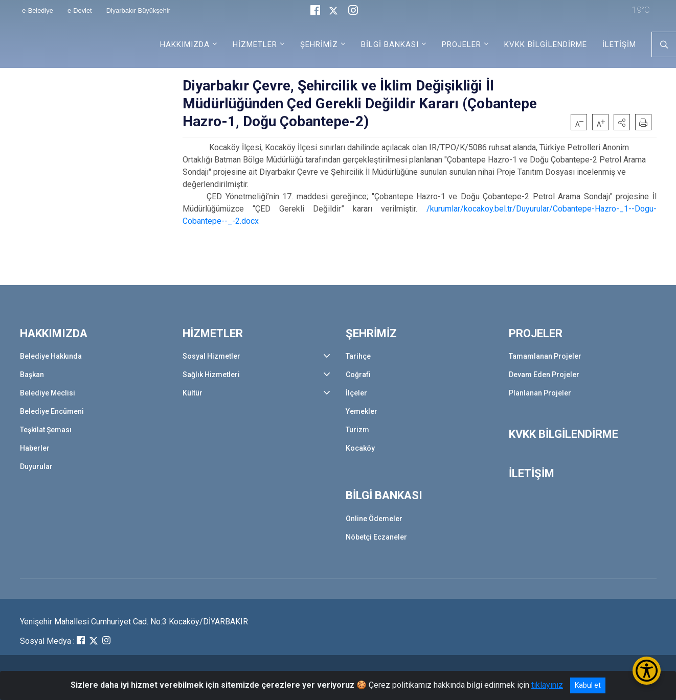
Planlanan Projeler (540, 393)
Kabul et (588, 685)
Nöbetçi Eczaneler (376, 537)
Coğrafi (358, 374)
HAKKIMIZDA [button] (185, 44)
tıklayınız (547, 685)
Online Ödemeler (374, 519)
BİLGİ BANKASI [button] (390, 44)
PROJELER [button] (461, 44)
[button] (622, 122)
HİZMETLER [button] (255, 44)
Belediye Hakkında (51, 356)
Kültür (192, 393)
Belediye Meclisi (47, 393)
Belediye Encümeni (52, 411)
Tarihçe (358, 356)
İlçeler (356, 393)
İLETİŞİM (619, 44)
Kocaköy (360, 448)
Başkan (32, 374)
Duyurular (36, 466)
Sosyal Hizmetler (211, 356)
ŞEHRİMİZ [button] (319, 44)
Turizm (357, 430)
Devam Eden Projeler (544, 374)
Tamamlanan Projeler (545, 356)
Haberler (35, 448)
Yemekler (361, 411)
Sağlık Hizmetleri (211, 374)
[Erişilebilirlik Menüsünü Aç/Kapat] (647, 671)
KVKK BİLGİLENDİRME (545, 44)
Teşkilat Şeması (46, 430)
